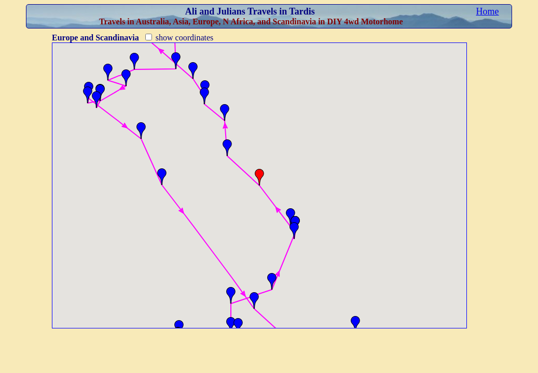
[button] (355, 324)
